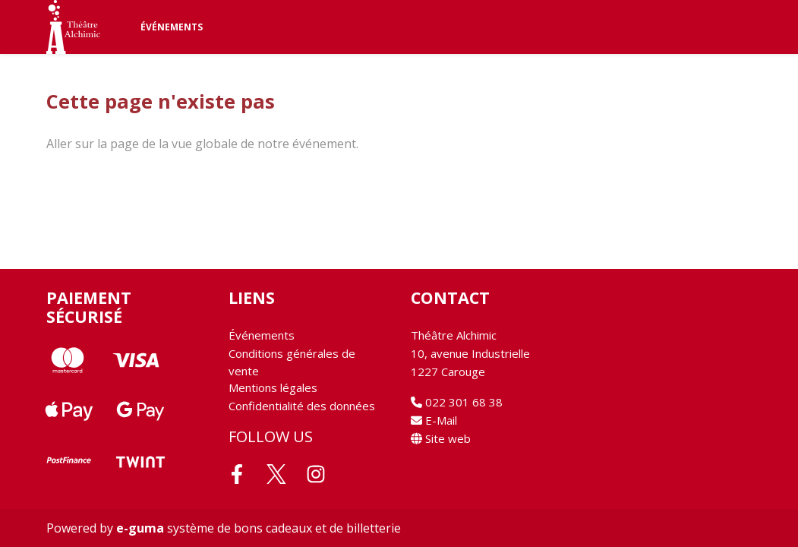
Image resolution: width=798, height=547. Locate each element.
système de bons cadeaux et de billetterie (258, 528)
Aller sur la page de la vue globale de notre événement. (202, 143)
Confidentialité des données (302, 405)
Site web (441, 438)
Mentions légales (273, 387)
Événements (171, 27)
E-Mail (434, 420)
